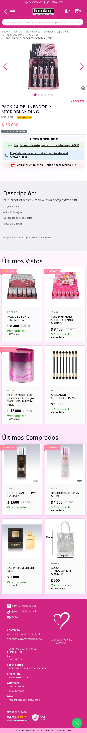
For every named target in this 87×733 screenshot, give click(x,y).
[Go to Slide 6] (52, 95)
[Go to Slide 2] (39, 95)
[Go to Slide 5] (49, 95)
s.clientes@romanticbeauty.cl (25, 639)
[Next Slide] (81, 66)
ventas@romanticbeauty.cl (23, 634)
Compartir (77, 100)
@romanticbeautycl (21, 605)
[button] (79, 22)
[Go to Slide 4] (45, 95)
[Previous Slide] (5, 66)
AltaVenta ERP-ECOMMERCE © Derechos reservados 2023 (43, 730)
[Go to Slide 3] (42, 95)
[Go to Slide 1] (35, 95)
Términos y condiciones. (22, 648)
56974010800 (35, 2)
